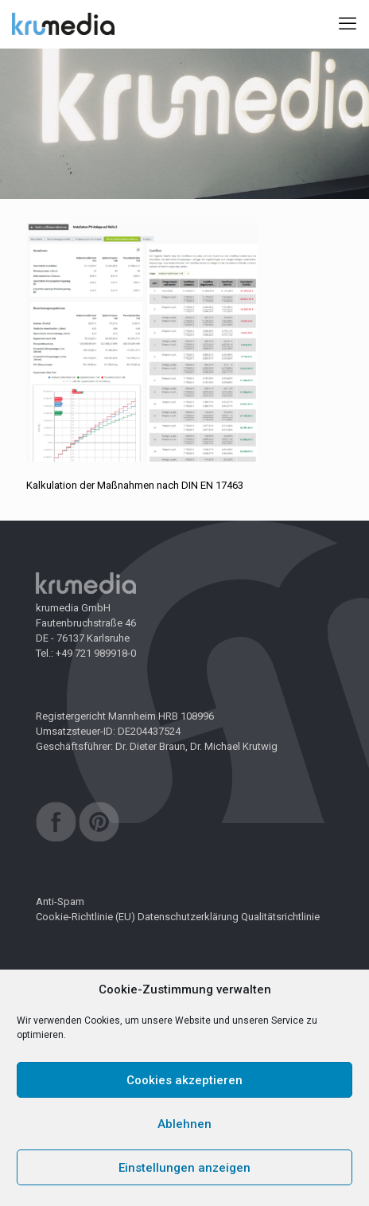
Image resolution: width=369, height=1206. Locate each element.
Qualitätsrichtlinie (280, 917)
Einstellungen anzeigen (184, 1168)
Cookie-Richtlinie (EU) (85, 917)
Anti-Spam (60, 901)
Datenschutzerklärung (188, 917)
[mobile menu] (347, 23)
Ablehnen (184, 1124)
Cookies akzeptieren (184, 1080)
